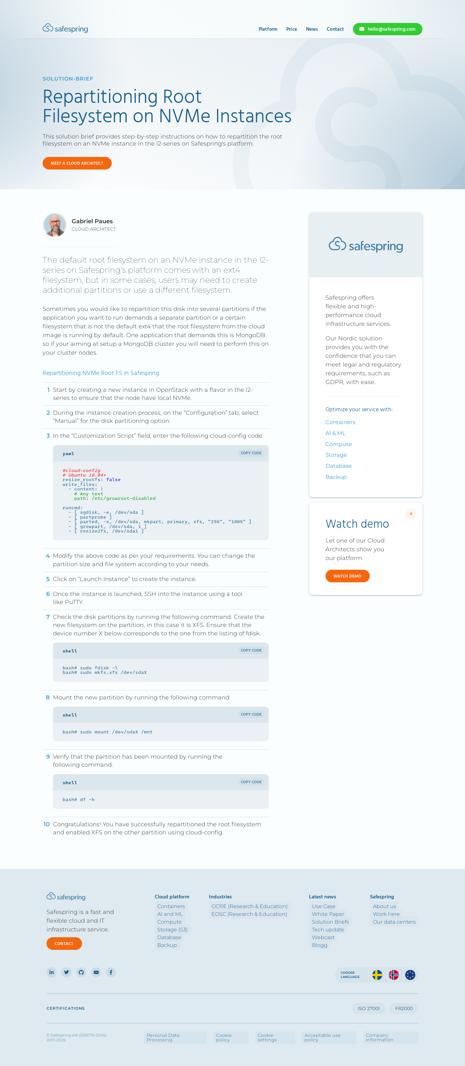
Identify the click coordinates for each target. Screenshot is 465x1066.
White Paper (336, 914)
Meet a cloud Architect (77, 163)
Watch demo (347, 576)
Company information (396, 1033)
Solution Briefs (338, 921)
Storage (336, 455)
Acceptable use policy (347, 1033)
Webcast (331, 937)
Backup (336, 477)
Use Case (331, 906)
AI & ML (336, 433)
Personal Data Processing (226, 1033)
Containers (340, 422)
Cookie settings (305, 1033)
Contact (335, 29)
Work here (389, 914)
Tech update (336, 929)
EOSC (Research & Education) (263, 914)
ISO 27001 (369, 1008)
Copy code (251, 453)
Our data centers (397, 921)
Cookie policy (270, 1033)
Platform (268, 29)
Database (339, 466)
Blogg (327, 945)
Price (291, 29)
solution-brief (68, 79)
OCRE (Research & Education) (263, 906)
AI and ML (184, 914)
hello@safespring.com (392, 29)
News (312, 29)
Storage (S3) (187, 929)
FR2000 (404, 1008)
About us (387, 906)
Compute (339, 444)
